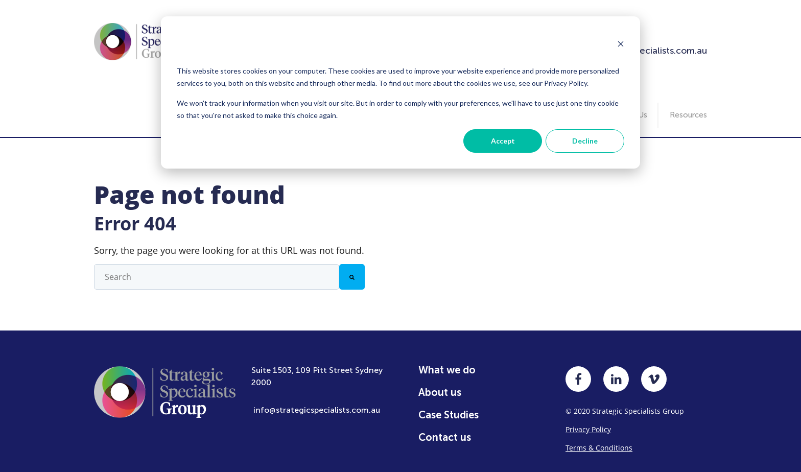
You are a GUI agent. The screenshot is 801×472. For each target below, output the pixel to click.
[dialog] (400, 92)
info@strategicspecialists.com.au (316, 403)
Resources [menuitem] (688, 107)
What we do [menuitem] (447, 363)
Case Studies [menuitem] (448, 408)
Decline (585, 140)
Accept (503, 140)
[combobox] (216, 269)
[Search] (352, 269)
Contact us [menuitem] (444, 430)
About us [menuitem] (439, 385)
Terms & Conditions (599, 440)
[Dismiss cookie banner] (620, 45)
